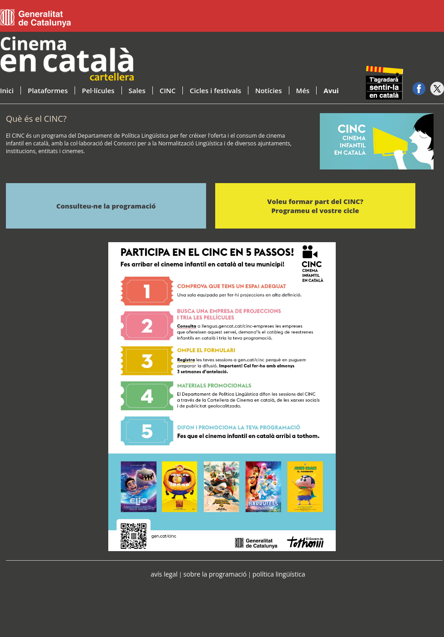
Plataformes (48, 90)
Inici (7, 90)
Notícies (268, 90)
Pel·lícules (98, 90)
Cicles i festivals (215, 90)
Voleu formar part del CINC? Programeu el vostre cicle (315, 206)
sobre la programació (215, 574)
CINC (168, 90)
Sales (137, 90)
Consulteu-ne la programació (106, 205)
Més (303, 90)
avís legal (164, 574)
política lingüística (278, 574)
